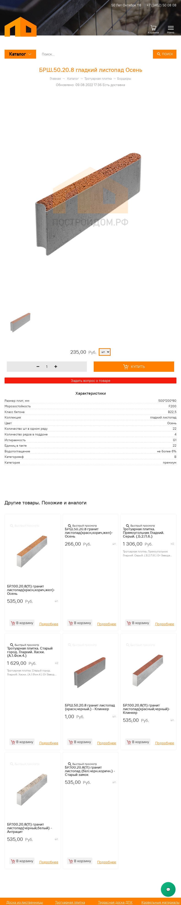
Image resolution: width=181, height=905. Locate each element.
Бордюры (124, 78)
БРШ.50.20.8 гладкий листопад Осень (90, 69)
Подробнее (48, 625)
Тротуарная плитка (98, 78)
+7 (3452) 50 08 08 (161, 5)
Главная (55, 78)
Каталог (20, 54)
